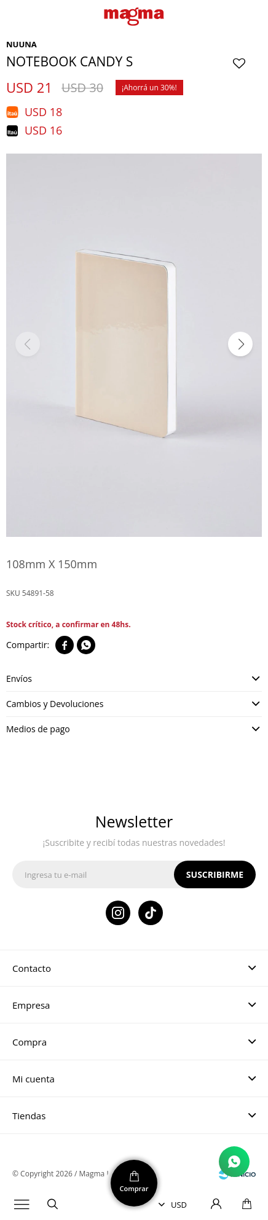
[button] (240, 344)
